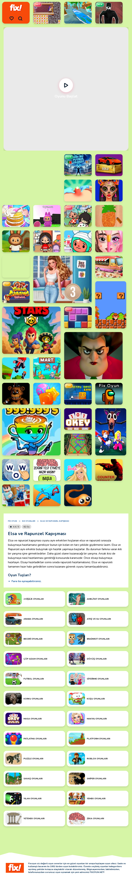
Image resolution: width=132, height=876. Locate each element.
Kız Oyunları (28, 521)
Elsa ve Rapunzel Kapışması (54, 521)
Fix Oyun (12, 521)
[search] (20, 18)
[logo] (15, 8)
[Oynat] (66, 85)
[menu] (11, 18)
